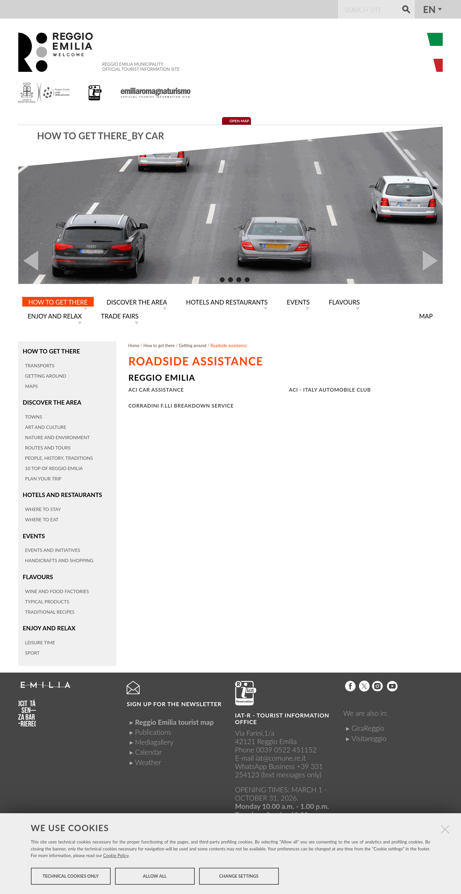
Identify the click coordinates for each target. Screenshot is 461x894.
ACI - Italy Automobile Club (330, 388)
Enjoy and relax (48, 625)
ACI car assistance (156, 388)
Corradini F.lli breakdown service (181, 404)
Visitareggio (369, 735)
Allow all (155, 876)
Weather (148, 759)
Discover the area (51, 400)
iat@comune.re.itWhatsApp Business (270, 759)
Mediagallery (154, 739)
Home (134, 344)
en (429, 9)
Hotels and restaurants (62, 492)
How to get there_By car (100, 135)
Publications (153, 729)
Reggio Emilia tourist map (174, 719)
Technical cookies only (71, 876)
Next (433, 261)
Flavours (38, 574)
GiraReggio (368, 725)
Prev (28, 261)
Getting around (192, 344)
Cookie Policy (116, 856)
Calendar (148, 749)
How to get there (51, 349)
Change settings (238, 876)
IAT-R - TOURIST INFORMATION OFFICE (282, 716)
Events (34, 533)
